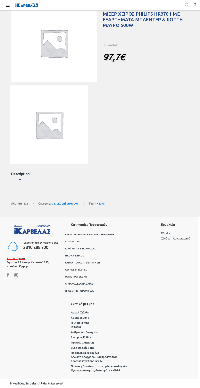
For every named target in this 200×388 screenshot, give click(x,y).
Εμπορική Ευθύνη (81, 337)
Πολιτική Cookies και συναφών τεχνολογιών (99, 366)
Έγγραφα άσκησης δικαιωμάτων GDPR (96, 370)
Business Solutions (82, 347)
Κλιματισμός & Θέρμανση (82, 262)
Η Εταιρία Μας (80, 322)
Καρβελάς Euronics (24, 383)
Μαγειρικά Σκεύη (76, 276)
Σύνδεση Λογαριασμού (175, 238)
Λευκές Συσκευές (76, 269)
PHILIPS (100, 203)
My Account (195, 5)
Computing (72, 241)
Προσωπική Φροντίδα (79, 290)
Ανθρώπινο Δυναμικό (84, 332)
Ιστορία (76, 326)
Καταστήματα (80, 317)
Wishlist (166, 233)
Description (20, 174)
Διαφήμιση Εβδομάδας (80, 248)
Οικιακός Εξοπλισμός (64, 203)
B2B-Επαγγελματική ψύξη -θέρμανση (89, 234)
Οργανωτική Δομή (82, 342)
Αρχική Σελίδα (80, 312)
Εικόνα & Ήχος (74, 255)
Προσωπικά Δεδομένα (85, 352)
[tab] (20, 175)
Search (187, 5)
